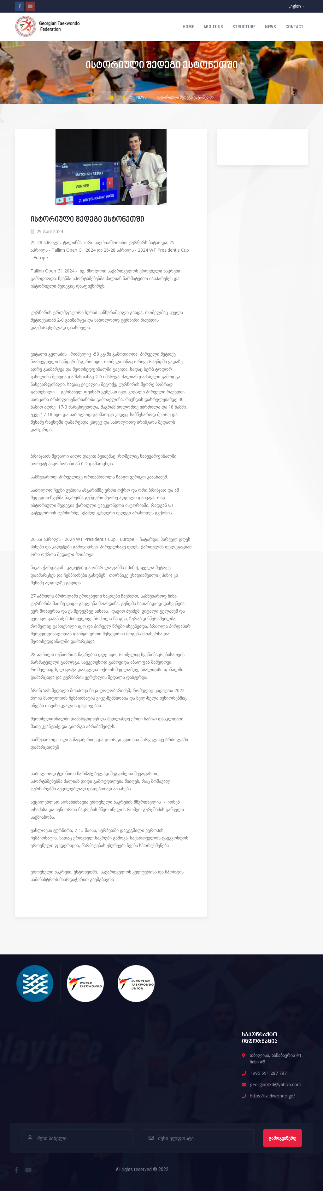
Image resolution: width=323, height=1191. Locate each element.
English (295, 6)
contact (294, 26)
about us (213, 26)
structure (243, 26)
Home (188, 26)
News (270, 26)
